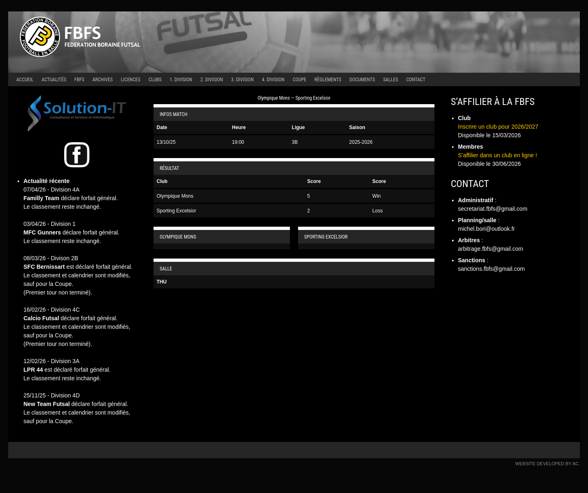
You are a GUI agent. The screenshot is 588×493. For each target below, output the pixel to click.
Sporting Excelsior (176, 211)
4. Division (273, 80)
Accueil (24, 80)
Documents (362, 80)
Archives (102, 80)
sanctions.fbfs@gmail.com (491, 268)
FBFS (79, 80)
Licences (130, 80)
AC (575, 463)
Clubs (155, 80)
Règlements (327, 80)
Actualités (54, 80)
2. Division (211, 80)
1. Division (181, 80)
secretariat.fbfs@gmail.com (493, 208)
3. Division (242, 80)
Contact (415, 80)
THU (162, 282)
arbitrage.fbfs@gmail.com (490, 248)
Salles (390, 80)
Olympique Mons (175, 196)
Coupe (299, 80)
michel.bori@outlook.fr (486, 228)
